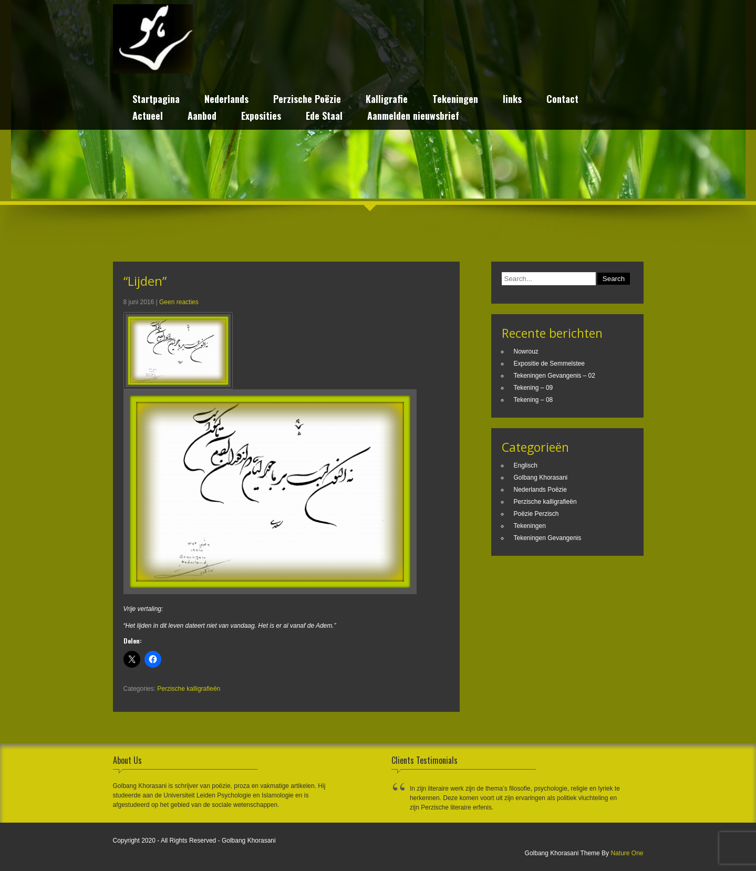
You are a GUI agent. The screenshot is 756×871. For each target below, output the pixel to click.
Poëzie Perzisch (536, 513)
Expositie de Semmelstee (549, 363)
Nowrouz (526, 351)
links (512, 100)
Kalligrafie (387, 100)
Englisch (525, 465)
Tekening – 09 (533, 387)
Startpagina (156, 100)
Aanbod (202, 116)
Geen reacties (179, 302)
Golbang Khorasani (541, 477)
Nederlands (226, 100)
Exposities (261, 116)
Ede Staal (324, 116)
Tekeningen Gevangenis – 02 (554, 375)
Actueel (147, 116)
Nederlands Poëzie (540, 489)
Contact (562, 100)
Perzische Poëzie (307, 100)
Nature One (626, 853)
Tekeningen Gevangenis (548, 538)
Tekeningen (455, 100)
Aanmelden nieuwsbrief (413, 116)
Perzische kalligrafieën (188, 688)
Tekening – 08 (533, 399)
